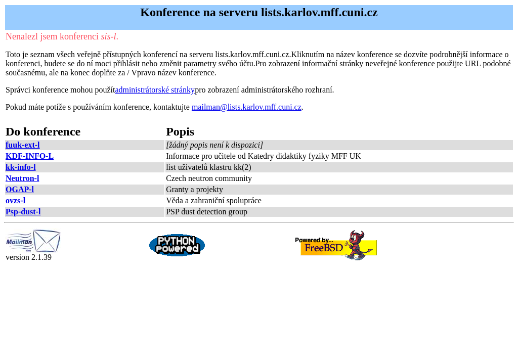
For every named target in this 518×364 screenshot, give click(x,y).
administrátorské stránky (155, 89)
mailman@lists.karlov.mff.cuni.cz (246, 107)
